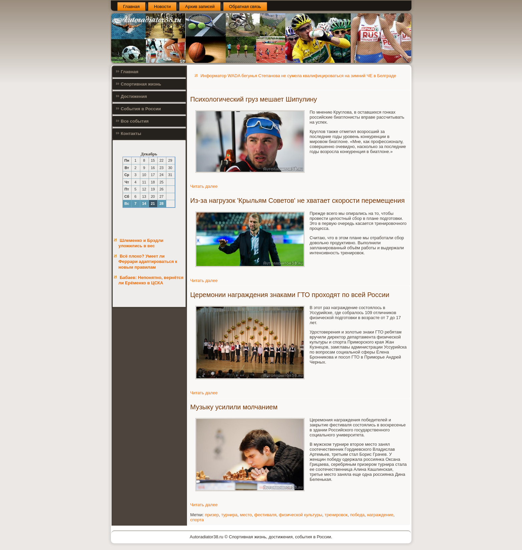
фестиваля (265, 514)
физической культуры (300, 514)
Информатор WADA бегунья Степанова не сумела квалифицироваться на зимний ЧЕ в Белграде (298, 75)
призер (212, 514)
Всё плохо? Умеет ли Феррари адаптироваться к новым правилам (148, 262)
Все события (135, 121)
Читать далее (204, 186)
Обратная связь (245, 6)
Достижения (134, 96)
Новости (162, 6)
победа (357, 514)
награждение (380, 514)
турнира (229, 514)
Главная (131, 6)
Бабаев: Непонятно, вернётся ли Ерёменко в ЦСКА (151, 280)
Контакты (131, 133)
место (246, 514)
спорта (197, 519)
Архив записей (200, 6)
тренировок (336, 514)
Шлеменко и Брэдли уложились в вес (141, 243)
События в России (141, 108)
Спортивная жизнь (141, 84)
